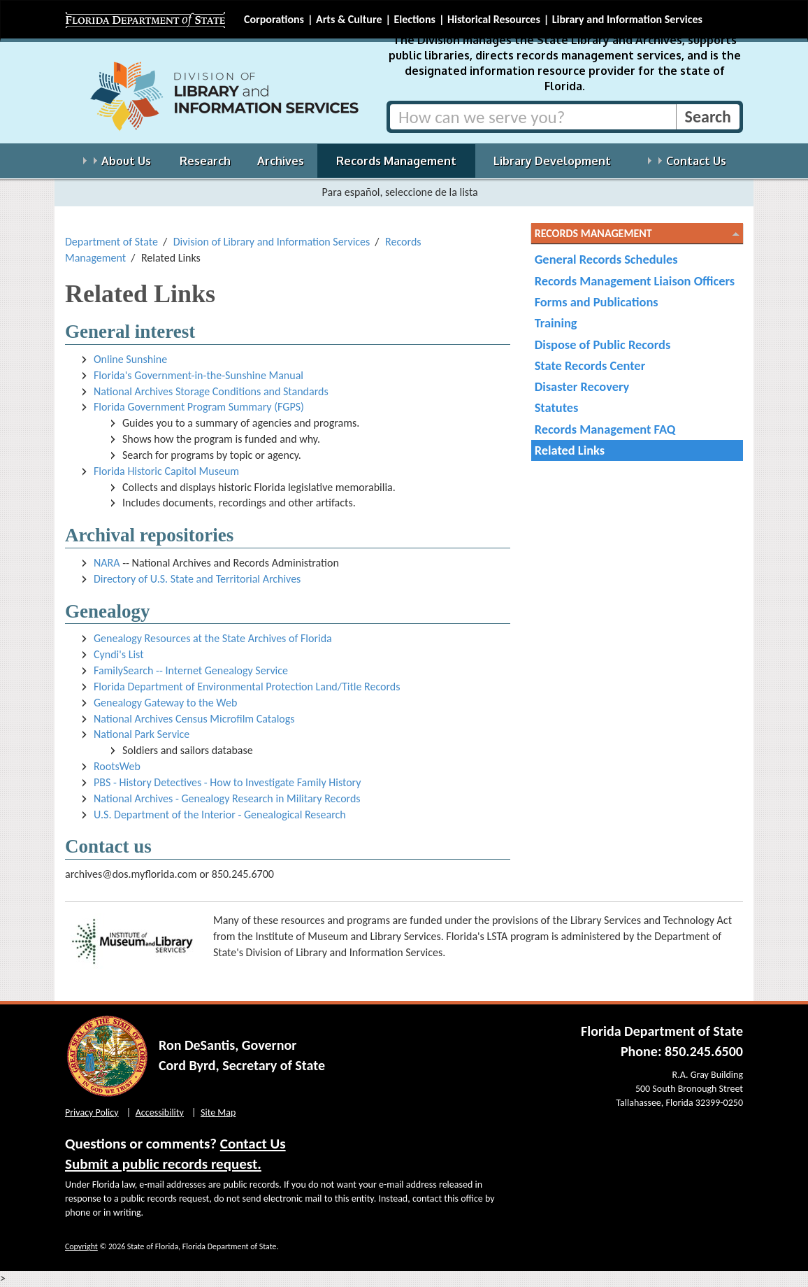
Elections (414, 19)
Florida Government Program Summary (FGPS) (199, 406)
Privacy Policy (92, 1112)
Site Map (218, 1112)
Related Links (570, 450)
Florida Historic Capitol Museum (166, 471)
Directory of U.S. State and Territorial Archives (197, 578)
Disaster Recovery (582, 386)
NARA (107, 562)
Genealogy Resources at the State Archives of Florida (213, 638)
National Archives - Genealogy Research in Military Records (227, 798)
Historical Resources (493, 19)
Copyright (81, 1246)
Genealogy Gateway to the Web (165, 702)
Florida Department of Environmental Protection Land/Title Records (247, 686)
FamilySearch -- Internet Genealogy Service (191, 670)
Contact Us (253, 1144)
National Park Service (141, 734)
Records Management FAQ (605, 429)
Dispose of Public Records (603, 344)
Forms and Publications (596, 302)
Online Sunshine (130, 359)
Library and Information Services (627, 19)
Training (556, 323)
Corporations (274, 19)
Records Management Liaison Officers (635, 281)
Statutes (557, 407)
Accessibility (160, 1112)
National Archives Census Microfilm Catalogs (194, 718)
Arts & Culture (349, 19)
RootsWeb (117, 766)
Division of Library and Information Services (271, 241)
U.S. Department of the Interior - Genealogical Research (220, 814)
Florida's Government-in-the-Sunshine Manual (198, 375)
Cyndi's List (119, 654)
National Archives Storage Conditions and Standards (211, 391)
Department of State (111, 241)
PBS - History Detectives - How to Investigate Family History (227, 782)
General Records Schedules (606, 259)
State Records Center (590, 365)
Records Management (593, 233)
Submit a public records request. (163, 1164)
